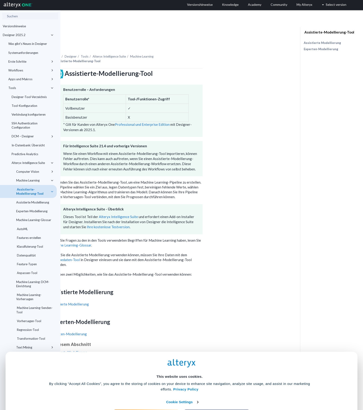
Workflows (30, 70)
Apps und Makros (30, 79)
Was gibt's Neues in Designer (27, 44)
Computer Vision (34, 171)
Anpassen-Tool (26, 273)
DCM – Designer (32, 136)
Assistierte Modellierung (32, 202)
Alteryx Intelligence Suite (32, 163)
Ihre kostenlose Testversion (168, 214)
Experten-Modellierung (31, 211)
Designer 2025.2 (28, 35)
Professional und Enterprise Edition (202, 112)
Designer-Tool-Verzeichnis (29, 97)
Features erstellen (28, 238)
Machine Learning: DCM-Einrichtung (32, 284)
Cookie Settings (179, 376)
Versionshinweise (14, 26)
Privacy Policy (185, 363)
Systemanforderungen (23, 53)
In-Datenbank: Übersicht (28, 145)
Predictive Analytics (25, 154)
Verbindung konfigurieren (29, 114)
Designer (131, 44)
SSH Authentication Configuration (25, 125)
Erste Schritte (30, 61)
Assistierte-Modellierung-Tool (34, 191)
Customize (216, 390)
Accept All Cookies (146, 390)
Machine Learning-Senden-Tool (34, 310)
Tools (30, 88)
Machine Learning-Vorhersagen (28, 297)
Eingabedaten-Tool (126, 247)
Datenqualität (26, 255)
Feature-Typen (26, 264)
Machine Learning (34, 180)
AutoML (22, 229)
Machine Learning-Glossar (33, 220)
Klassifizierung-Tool (29, 246)
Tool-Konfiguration (24, 106)
